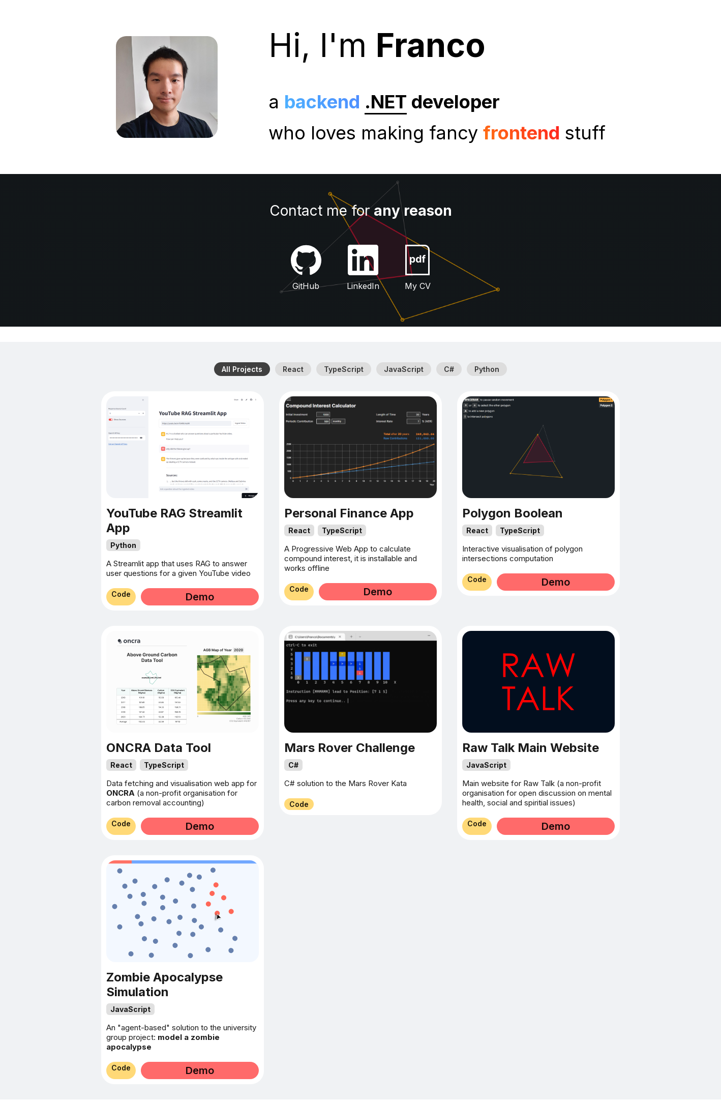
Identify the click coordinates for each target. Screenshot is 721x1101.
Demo (221, 598)
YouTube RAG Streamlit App (174, 522)
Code (143, 598)
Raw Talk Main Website (530, 749)
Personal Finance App (349, 514)
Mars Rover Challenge (349, 749)
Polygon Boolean (512, 514)
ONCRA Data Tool (158, 749)
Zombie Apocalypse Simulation (164, 986)
